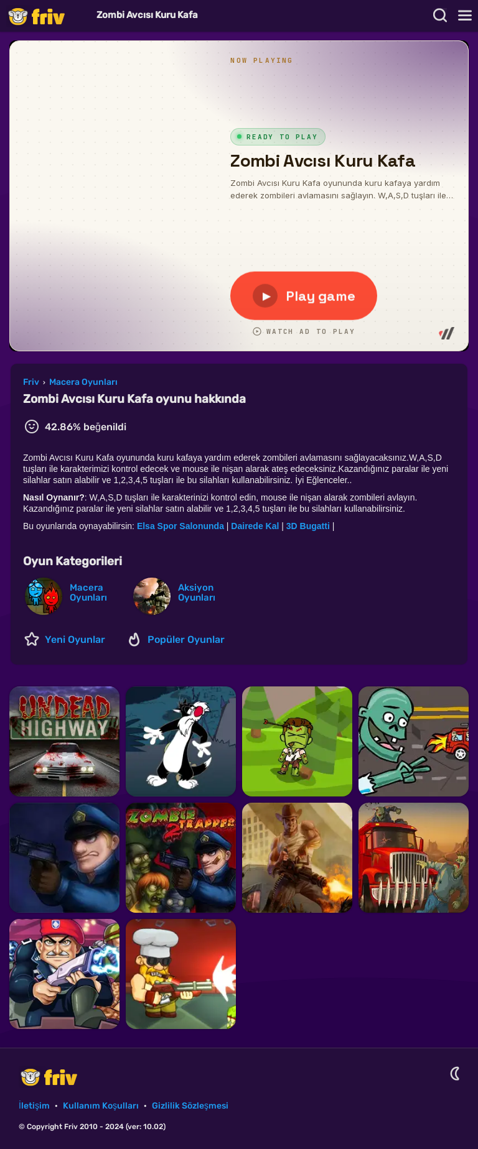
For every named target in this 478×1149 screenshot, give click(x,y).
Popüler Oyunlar (186, 639)
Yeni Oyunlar (75, 639)
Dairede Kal (255, 526)
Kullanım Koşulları (101, 1106)
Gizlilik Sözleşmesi (190, 1106)
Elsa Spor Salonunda (182, 526)
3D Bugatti (309, 526)
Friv (46, 16)
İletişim (34, 1106)
